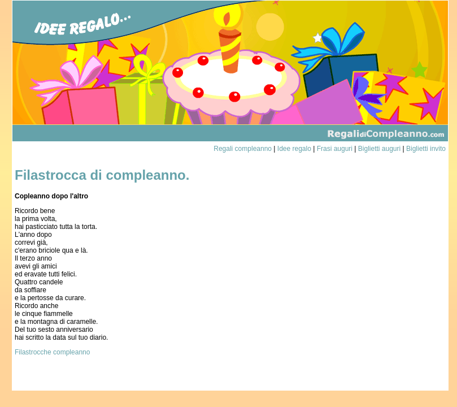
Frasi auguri (334, 149)
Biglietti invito (426, 149)
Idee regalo (294, 149)
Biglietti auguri (379, 149)
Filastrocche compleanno (52, 352)
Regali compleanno (243, 149)
